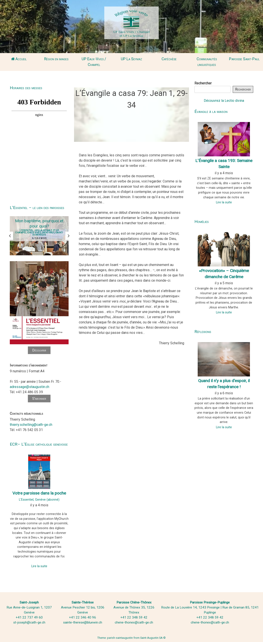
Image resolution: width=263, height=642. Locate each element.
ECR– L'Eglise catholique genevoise (39, 444)
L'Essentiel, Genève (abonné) (39, 500)
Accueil (19, 59)
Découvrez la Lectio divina (224, 101)
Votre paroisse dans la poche (39, 493)
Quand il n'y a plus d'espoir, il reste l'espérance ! (224, 384)
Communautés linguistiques (207, 62)
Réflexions (202, 331)
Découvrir (39, 350)
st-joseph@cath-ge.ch (29, 622)
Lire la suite (39, 566)
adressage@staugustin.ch (29, 387)
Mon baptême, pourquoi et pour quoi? (39, 223)
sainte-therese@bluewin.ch (82, 622)
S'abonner (39, 398)
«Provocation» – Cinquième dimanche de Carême (224, 273)
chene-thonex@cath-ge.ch (134, 622)
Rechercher (203, 83)
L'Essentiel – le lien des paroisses (37, 207)
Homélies (201, 221)
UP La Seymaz (131, 59)
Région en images (56, 59)
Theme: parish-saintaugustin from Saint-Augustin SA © (131, 637)
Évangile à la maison (211, 111)
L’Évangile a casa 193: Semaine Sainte (223, 163)
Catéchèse (169, 59)
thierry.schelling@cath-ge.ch (31, 425)
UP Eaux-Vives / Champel (94, 62)
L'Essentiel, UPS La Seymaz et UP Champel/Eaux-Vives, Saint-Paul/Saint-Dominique (39, 232)
